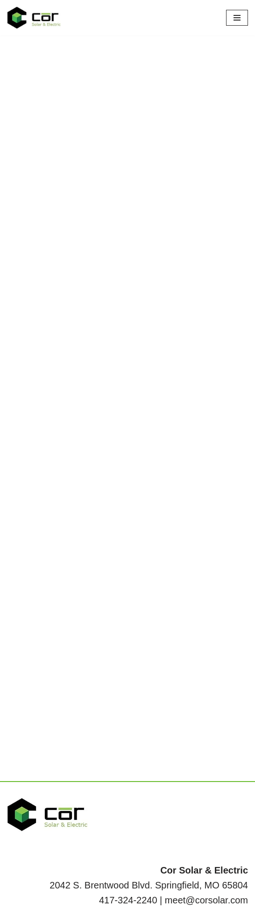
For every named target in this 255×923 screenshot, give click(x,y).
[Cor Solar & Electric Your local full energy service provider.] (35, 18)
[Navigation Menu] (237, 18)
